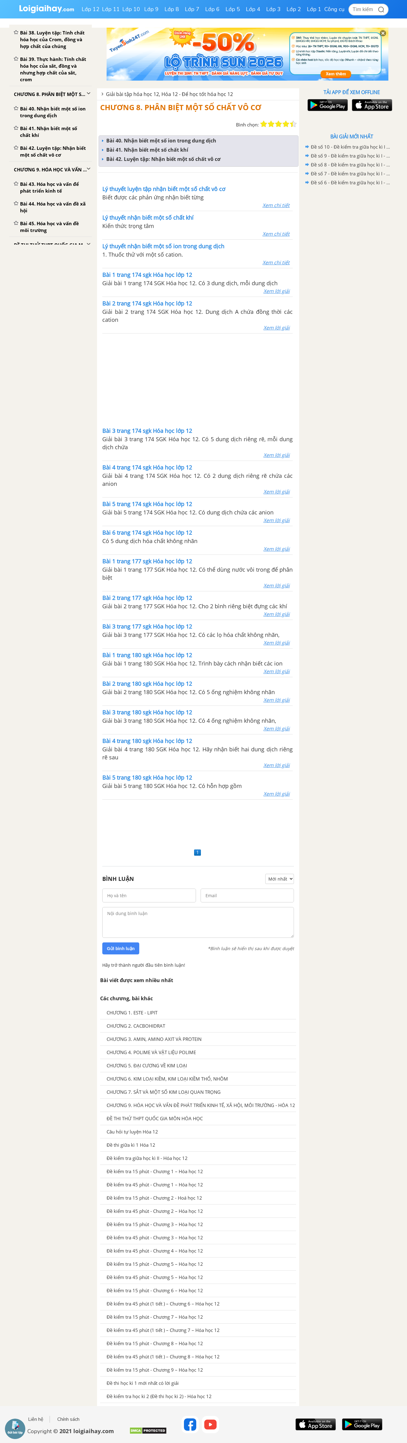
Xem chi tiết (276, 205)
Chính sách (68, 1419)
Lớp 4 (253, 9)
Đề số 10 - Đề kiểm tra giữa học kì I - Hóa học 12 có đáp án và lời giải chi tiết (350, 147)
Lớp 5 (233, 9)
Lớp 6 (212, 9)
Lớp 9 (151, 9)
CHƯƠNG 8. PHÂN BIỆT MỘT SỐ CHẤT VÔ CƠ (180, 107)
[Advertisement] (197, 380)
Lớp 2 (294, 9)
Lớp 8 (172, 9)
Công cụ (334, 9)
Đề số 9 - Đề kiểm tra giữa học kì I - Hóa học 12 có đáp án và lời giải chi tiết (350, 156)
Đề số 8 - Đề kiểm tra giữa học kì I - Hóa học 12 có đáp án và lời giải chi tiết (350, 165)
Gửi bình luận (121, 948)
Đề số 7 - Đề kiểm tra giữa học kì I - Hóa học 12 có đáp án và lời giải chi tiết (350, 173)
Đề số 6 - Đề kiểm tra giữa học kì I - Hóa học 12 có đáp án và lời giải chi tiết (350, 182)
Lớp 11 (111, 9)
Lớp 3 (273, 9)
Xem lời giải (276, 291)
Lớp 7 (192, 9)
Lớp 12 (91, 9)
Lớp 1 (314, 9)
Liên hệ (35, 1419)
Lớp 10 (131, 9)
